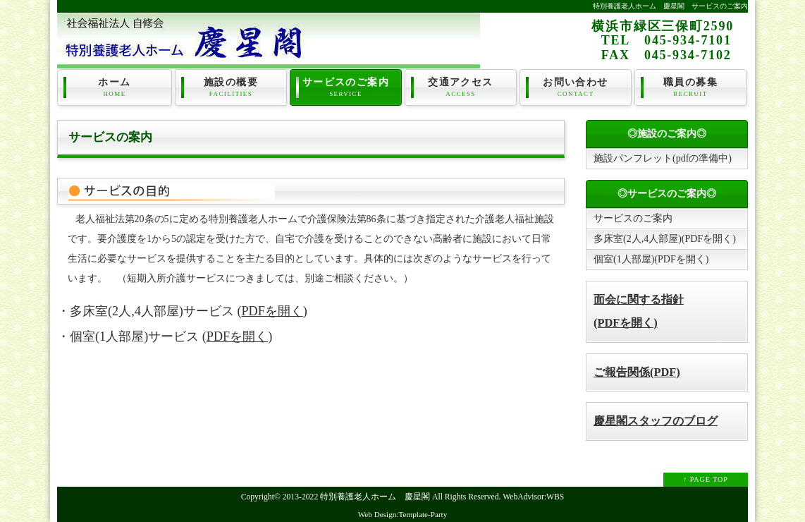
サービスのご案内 (345, 87)
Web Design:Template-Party (403, 514)
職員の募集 (690, 87)
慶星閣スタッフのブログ (656, 420)
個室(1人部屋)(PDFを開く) (651, 259)
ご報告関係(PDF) (637, 372)
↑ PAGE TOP (705, 479)
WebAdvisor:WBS (533, 497)
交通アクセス (460, 87)
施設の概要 (231, 87)
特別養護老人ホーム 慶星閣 (375, 497)
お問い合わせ (575, 87)
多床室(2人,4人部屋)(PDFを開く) (665, 238)
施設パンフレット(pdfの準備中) (663, 158)
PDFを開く (271, 311)
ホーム (114, 87)
